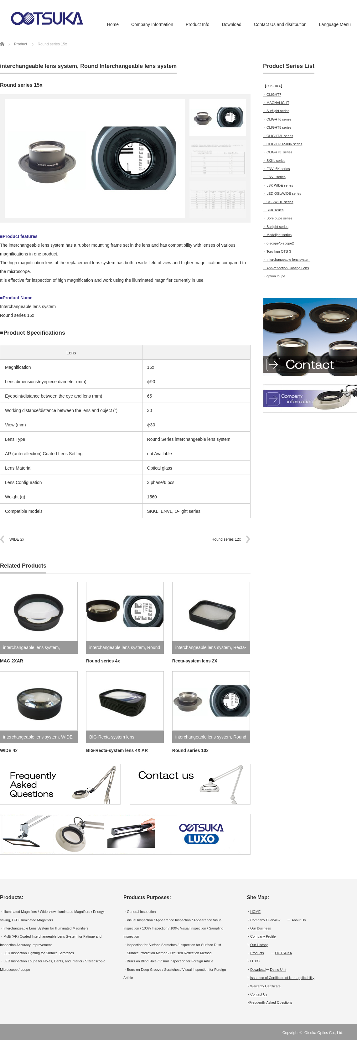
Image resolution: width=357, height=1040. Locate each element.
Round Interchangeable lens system (128, 66)
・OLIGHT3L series (278, 136)
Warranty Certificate (265, 986)
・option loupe (274, 276)
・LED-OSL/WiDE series (282, 193)
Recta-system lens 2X (194, 660)
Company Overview (265, 920)
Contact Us (258, 994)
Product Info (198, 24)
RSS (353, 1033)
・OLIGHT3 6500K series (282, 144)
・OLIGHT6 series (277, 119)
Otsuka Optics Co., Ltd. (323, 1033)
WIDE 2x (16, 539)
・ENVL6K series (276, 169)
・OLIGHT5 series (277, 127)
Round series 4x (103, 660)
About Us (299, 920)
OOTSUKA (283, 953)
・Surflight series (276, 111)
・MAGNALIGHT (276, 103)
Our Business (260, 928)
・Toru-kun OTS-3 (277, 251)
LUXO (255, 961)
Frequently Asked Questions (270, 1002)
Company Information (152, 24)
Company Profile (263, 936)
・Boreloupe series (277, 218)
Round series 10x (190, 750)
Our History (259, 945)
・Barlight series (275, 227)
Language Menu (335, 24)
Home (113, 24)
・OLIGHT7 (272, 94)
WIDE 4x (9, 750)
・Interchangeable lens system (286, 259)
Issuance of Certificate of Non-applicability (282, 978)
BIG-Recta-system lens (111, 736)
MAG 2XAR (11, 660)
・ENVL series (274, 177)
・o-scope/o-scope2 (278, 243)
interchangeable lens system (38, 66)
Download (231, 24)
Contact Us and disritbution (280, 24)
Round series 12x (226, 539)
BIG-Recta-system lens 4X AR (117, 750)
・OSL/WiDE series (278, 202)
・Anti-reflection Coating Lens (286, 268)
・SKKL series (274, 160)
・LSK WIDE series (278, 185)
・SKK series (273, 210)
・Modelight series (277, 235)
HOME (255, 912)
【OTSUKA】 (273, 86)
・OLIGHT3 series (277, 152)
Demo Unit (278, 969)
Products (257, 953)
